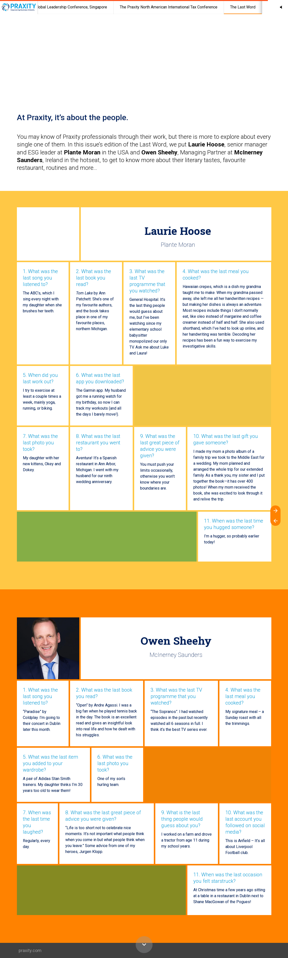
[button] (281, 7)
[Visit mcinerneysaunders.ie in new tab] (48, 648)
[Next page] (275, 510)
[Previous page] (275, 521)
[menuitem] (64, 7)
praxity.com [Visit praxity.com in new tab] (30, 950)
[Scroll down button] (144, 944)
